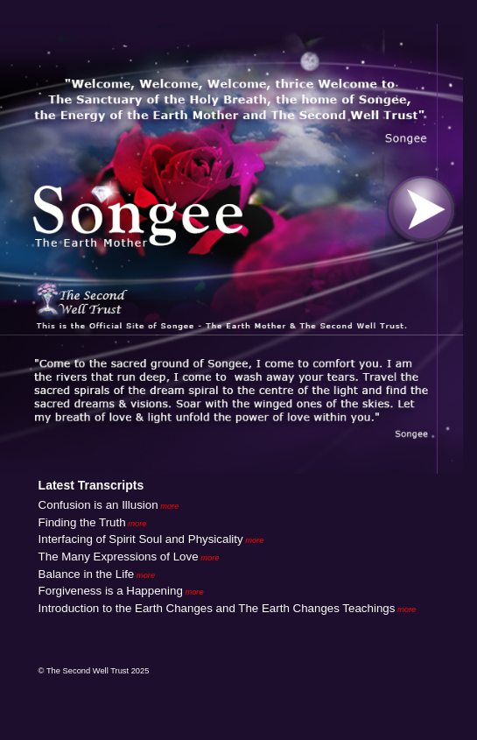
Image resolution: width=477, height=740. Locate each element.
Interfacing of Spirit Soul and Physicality (141, 539)
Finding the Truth (82, 522)
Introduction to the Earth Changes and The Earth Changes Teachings (217, 608)
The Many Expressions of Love (119, 556)
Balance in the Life (87, 574)
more (168, 506)
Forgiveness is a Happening (111, 590)
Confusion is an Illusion (98, 504)
